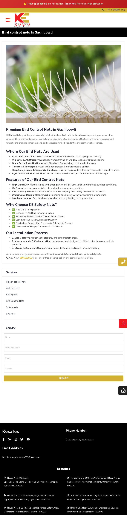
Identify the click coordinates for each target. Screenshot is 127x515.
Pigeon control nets (16, 281)
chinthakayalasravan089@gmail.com (21, 457)
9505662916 (26, 257)
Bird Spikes (11, 294)
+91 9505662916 (113, 10)
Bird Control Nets (15, 300)
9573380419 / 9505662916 (80, 439)
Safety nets (12, 307)
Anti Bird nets (13, 288)
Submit (64, 378)
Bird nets (10, 313)
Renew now (70, 3)
